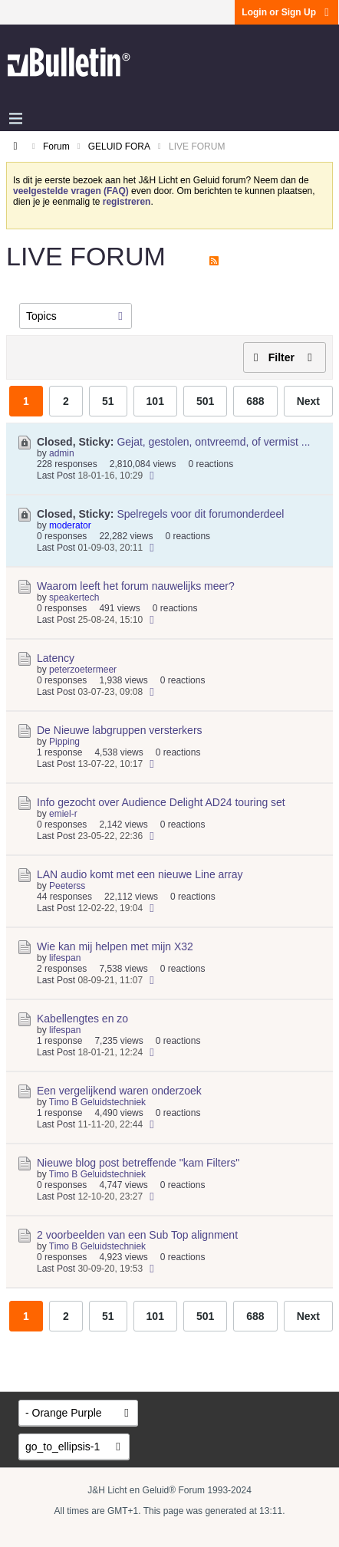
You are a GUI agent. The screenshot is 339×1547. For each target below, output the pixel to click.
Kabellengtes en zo (82, 1018)
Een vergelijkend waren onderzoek (119, 1091)
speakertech (74, 597)
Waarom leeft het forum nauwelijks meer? (136, 586)
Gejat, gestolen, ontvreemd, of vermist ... (213, 442)
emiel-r (63, 813)
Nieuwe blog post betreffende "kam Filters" (138, 1163)
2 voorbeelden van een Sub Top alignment (137, 1235)
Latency (55, 658)
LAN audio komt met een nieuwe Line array (139, 874)
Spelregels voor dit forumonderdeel (200, 514)
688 (255, 401)
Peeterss (67, 885)
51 (108, 401)
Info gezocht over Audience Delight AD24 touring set (161, 802)
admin (61, 453)
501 (205, 401)
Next (308, 401)
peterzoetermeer (83, 669)
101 (155, 401)
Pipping (64, 741)
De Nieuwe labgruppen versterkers (119, 730)
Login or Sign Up (286, 12)
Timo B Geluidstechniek (97, 1102)
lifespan (65, 958)
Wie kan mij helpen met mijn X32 (115, 946)
